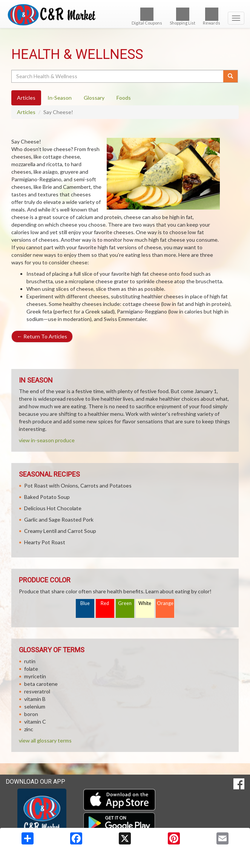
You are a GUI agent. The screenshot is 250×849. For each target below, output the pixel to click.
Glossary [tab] (94, 97)
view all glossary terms (45, 740)
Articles (26, 112)
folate (31, 668)
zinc (28, 729)
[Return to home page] (125, 15)
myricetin (35, 676)
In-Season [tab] (60, 97)
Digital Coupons (147, 16)
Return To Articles (42, 336)
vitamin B (35, 699)
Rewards (211, 16)
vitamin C (35, 721)
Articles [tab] (26, 97)
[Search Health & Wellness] (117, 76)
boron (31, 714)
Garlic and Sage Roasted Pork (59, 519)
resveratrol (37, 691)
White (144, 603)
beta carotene (41, 684)
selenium (34, 706)
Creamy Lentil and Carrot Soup (60, 531)
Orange (165, 603)
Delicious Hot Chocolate (52, 508)
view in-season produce (47, 440)
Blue (85, 603)
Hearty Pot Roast (44, 542)
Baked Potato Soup (47, 497)
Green (125, 603)
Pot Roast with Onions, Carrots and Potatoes (78, 485)
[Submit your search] (230, 76)
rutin (29, 661)
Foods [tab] (124, 97)
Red (105, 603)
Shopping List (182, 16)
